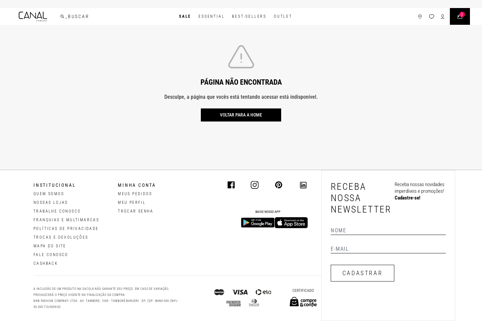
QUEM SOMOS (48, 193)
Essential (211, 16)
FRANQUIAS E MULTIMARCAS (66, 220)
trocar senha (135, 211)
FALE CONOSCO (50, 254)
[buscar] (62, 16)
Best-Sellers (249, 16)
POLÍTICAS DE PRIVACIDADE (66, 228)
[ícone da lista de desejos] (431, 16)
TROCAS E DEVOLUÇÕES (60, 237)
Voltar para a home (241, 114)
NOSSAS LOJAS (50, 202)
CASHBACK (45, 263)
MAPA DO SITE (49, 246)
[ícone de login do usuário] (443, 16)
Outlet (283, 16)
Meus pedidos (135, 193)
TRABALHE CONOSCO (57, 211)
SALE (185, 16)
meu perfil (132, 202)
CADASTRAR (362, 272)
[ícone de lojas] (419, 16)
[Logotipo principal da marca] (33, 16)
